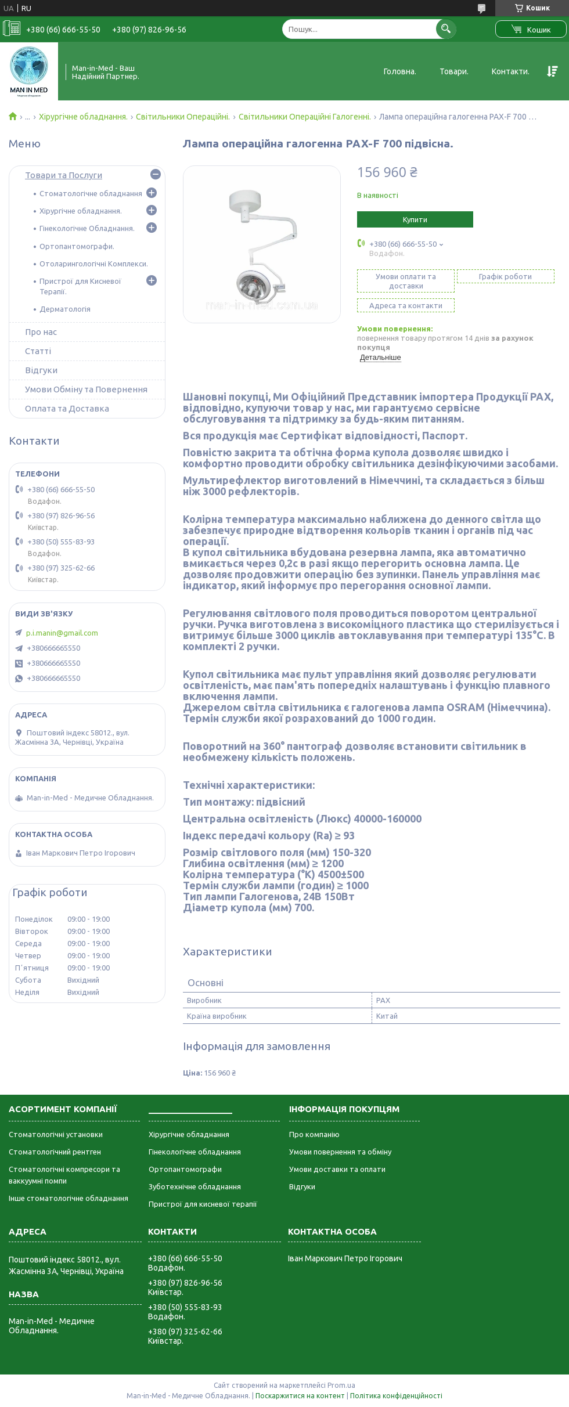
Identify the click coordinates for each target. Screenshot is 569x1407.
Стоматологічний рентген (55, 1152)
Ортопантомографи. (76, 246)
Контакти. (511, 71)
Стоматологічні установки (56, 1134)
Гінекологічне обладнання (195, 1152)
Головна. (400, 71)
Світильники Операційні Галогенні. (305, 116)
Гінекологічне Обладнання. (87, 228)
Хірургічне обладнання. (83, 116)
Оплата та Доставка (67, 408)
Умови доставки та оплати (337, 1169)
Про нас (41, 332)
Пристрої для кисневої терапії (203, 1204)
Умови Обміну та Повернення (86, 389)
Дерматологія (65, 309)
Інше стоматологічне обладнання (68, 1198)
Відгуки (41, 370)
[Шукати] (446, 29)
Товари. (454, 71)
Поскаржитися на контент (300, 1395)
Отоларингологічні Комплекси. (93, 263)
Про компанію (314, 1134)
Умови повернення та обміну (340, 1152)
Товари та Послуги (63, 175)
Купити (415, 219)
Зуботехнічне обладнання (195, 1186)
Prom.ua (341, 1385)
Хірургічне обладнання (189, 1134)
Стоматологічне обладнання (90, 193)
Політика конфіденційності (396, 1395)
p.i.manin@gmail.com (62, 633)
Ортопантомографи (185, 1169)
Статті (38, 351)
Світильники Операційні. (183, 116)
